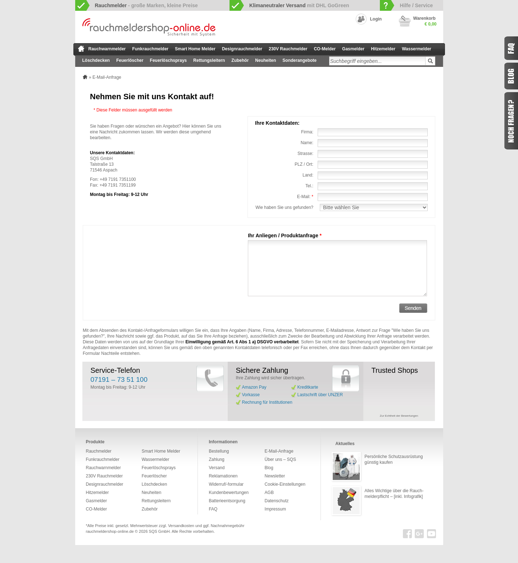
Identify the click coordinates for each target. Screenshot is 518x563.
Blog (269, 467)
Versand (216, 467)
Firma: (307, 131)
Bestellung (219, 451)
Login (376, 19)
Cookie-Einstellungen (285, 484)
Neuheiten (265, 60)
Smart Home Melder (195, 48)
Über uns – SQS (280, 459)
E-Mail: (305, 196)
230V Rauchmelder (288, 48)
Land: (308, 175)
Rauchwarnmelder (107, 48)
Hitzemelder (383, 48)
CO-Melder (325, 48)
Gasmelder (353, 48)
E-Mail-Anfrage (279, 451)
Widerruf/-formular (226, 484)
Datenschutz (277, 500)
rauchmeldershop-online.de (110, 531)
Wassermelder (416, 48)
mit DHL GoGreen (299, 5)
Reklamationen (223, 476)
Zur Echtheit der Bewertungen (399, 415)
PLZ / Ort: (304, 164)
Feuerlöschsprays (168, 60)
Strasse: (305, 153)
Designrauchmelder (242, 48)
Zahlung (216, 459)
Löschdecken (96, 60)
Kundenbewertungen (229, 492)
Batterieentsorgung (227, 500)
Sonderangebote (299, 60)
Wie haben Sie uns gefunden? (284, 207)
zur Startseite (81, 48)
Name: (307, 142)
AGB (269, 492)
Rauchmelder (99, 451)
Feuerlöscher (129, 60)
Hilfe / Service (416, 5)
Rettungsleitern (209, 60)
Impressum (275, 509)
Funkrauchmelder (150, 48)
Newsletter (275, 476)
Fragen (511, 121)
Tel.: (309, 185)
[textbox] (377, 60)
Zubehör (240, 60)
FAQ (213, 509)
